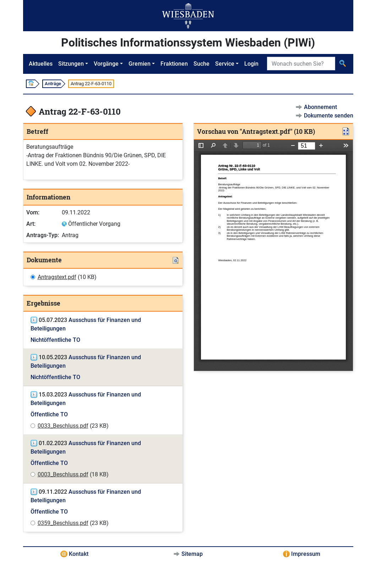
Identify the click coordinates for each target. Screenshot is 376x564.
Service (224, 63)
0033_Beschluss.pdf (63, 425)
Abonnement (320, 107)
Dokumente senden (328, 115)
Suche (201, 63)
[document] (273, 255)
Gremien (140, 63)
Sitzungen (71, 63)
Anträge (53, 83)
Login (251, 63)
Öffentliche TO (49, 414)
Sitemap (192, 554)
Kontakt (78, 554)
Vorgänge (106, 63)
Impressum (305, 554)
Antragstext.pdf (57, 277)
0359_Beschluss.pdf (63, 523)
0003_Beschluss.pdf (63, 474)
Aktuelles (41, 63)
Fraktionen (174, 63)
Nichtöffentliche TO (55, 339)
